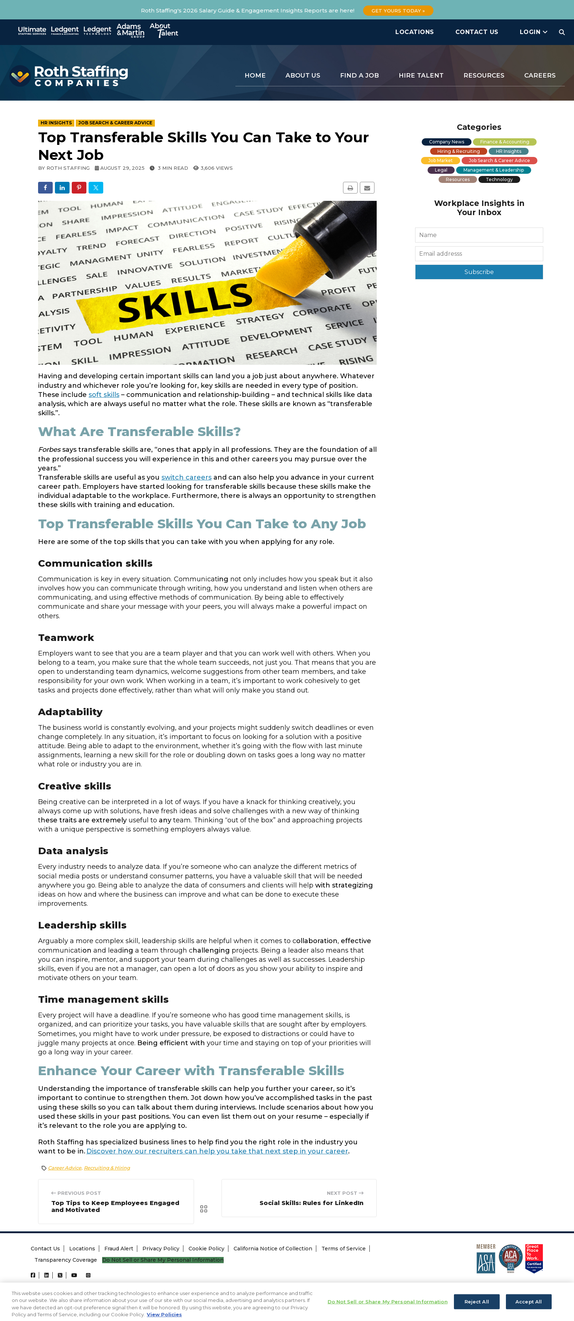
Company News (446, 142)
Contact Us (477, 32)
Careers (540, 75)
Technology (499, 179)
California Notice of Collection (273, 1249)
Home (255, 75)
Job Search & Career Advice (499, 160)
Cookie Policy (206, 1249)
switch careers (186, 477)
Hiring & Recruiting (458, 151)
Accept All (528, 1310)
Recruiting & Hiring (107, 1168)
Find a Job (359, 75)
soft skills (104, 395)
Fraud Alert (118, 1249)
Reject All (477, 1310)
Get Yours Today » (398, 11)
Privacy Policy (160, 1249)
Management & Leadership (493, 170)
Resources (483, 75)
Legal (441, 170)
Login (534, 32)
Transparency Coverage (65, 1261)
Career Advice (64, 1168)
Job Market (440, 160)
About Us (303, 75)
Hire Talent (421, 75)
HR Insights (508, 151)
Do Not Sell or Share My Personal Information (163, 1261)
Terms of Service (343, 1249)
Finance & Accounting (504, 142)
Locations (414, 32)
